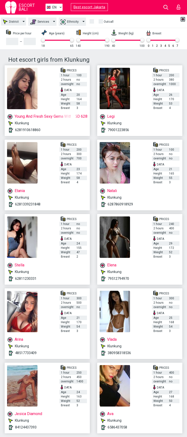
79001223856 (118, 130)
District (11, 21)
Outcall (108, 21)
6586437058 (117, 427)
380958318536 (119, 353)
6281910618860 (27, 130)
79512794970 (118, 278)
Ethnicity (70, 21)
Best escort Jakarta (89, 7)
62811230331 (26, 278)
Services (39, 21)
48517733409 (26, 353)
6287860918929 (120, 204)
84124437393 (26, 427)
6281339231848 (27, 204)
